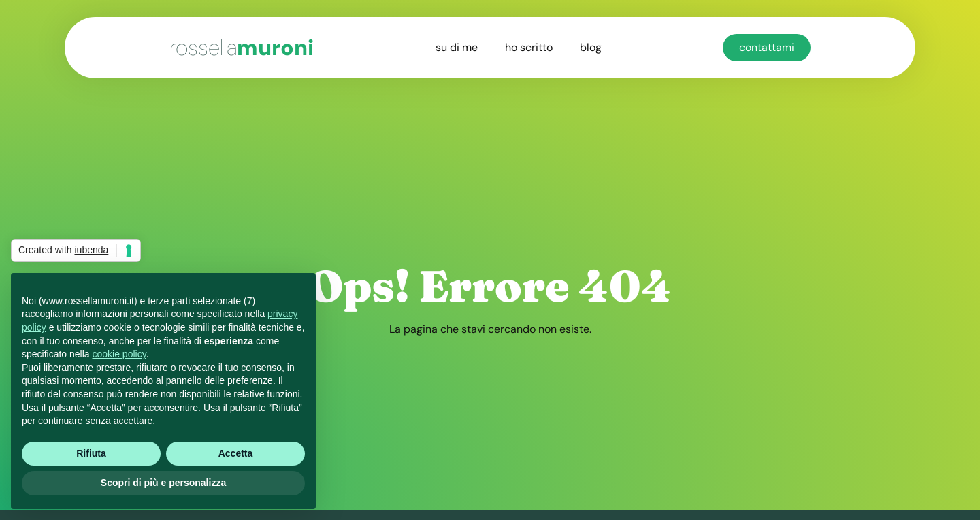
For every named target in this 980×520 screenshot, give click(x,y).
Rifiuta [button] (91, 453)
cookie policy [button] (119, 353)
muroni (241, 47)
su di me (457, 47)
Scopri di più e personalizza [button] (163, 482)
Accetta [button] (235, 453)
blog (591, 47)
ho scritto (529, 47)
